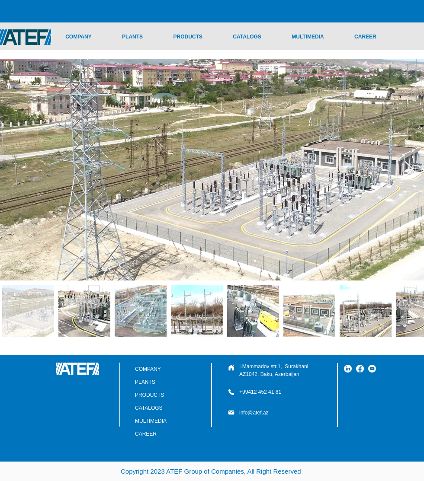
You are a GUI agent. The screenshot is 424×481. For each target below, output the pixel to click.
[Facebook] (360, 369)
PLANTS (145, 382)
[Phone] (231, 367)
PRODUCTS (149, 395)
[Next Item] (409, 169)
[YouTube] (372, 369)
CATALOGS (149, 408)
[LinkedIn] (348, 369)
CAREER (146, 434)
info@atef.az (254, 413)
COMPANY (148, 369)
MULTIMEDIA (151, 421)
